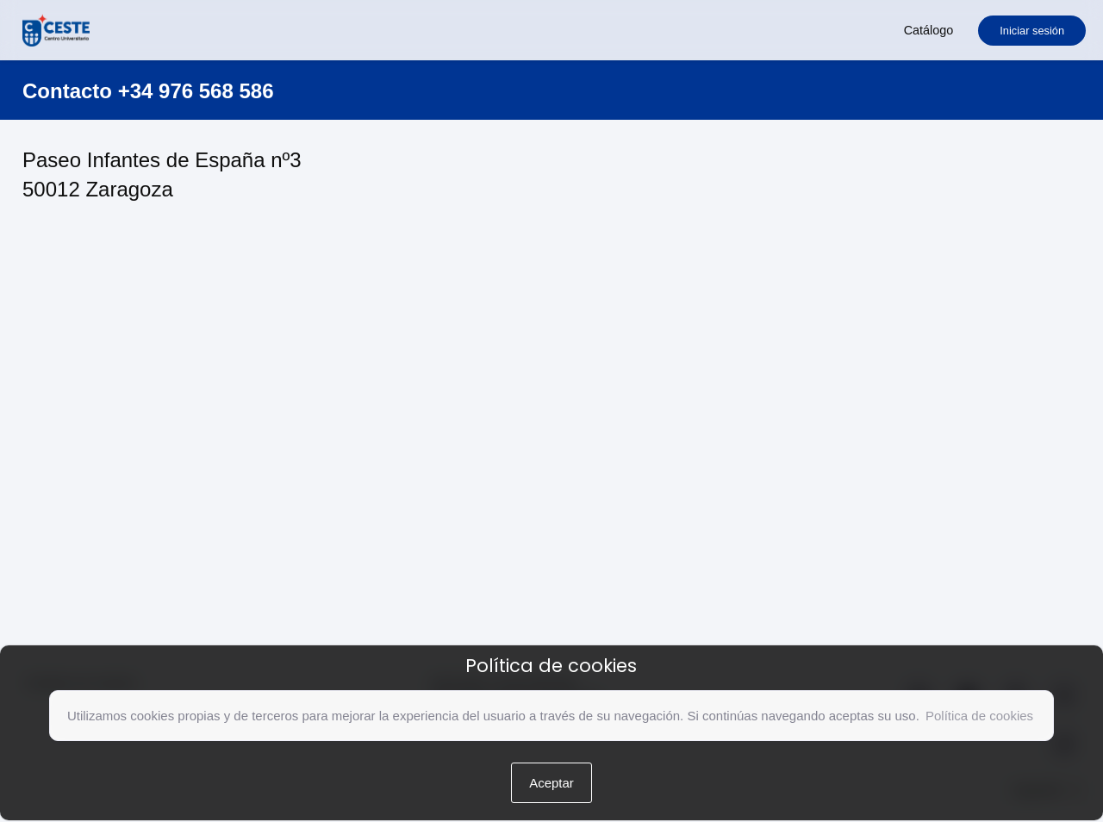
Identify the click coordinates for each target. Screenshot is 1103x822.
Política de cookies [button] (979, 715)
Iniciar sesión (1032, 30)
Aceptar (551, 782)
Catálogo (929, 30)
